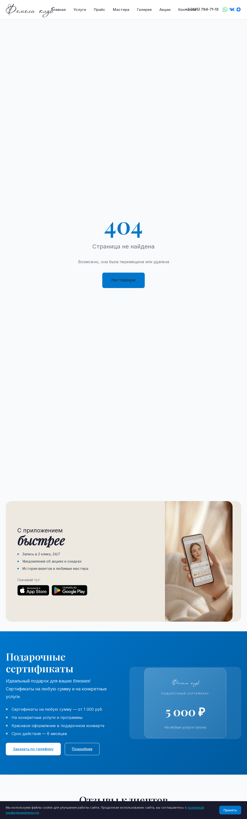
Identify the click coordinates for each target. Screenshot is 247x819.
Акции (165, 9)
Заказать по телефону (33, 749)
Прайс (99, 9)
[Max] (238, 9)
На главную (123, 280)
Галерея (144, 9)
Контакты (187, 9)
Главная (58, 9)
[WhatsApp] (225, 9)
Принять (230, 810)
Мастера (121, 9)
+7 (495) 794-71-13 (202, 9)
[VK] (231, 9)
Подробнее (82, 749)
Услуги (80, 9)
